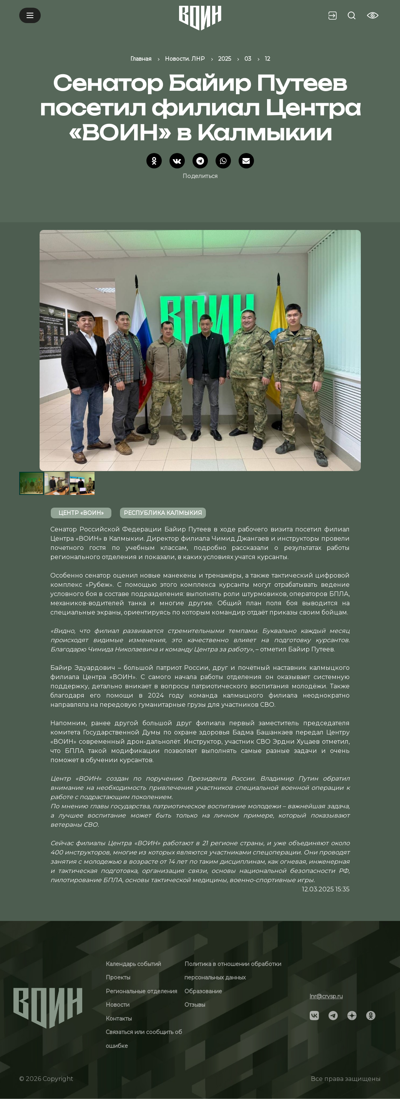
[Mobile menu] (30, 15)
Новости (117, 1004)
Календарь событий (133, 964)
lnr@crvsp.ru (326, 996)
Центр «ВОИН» (81, 513)
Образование (203, 991)
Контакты (119, 1018)
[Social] (314, 1014)
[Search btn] (352, 15)
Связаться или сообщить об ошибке (144, 1039)
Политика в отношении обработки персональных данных (232, 971)
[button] (374, 350)
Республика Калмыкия (163, 513)
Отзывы (194, 1004)
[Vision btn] (373, 15)
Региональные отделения (141, 991)
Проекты (118, 977)
